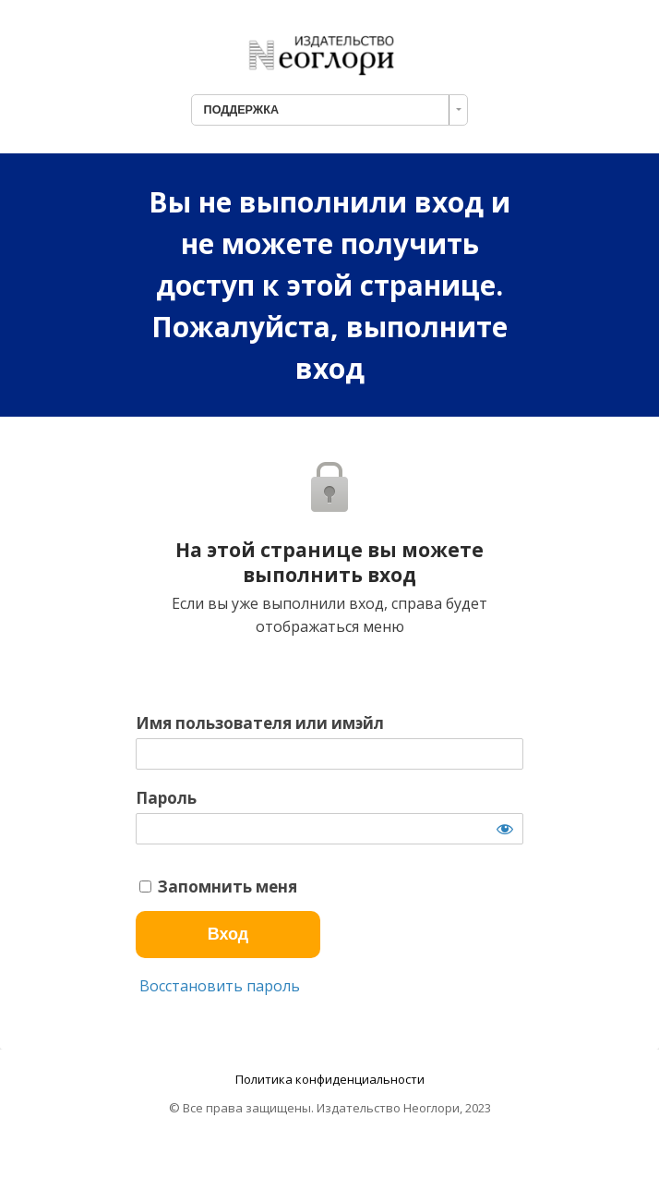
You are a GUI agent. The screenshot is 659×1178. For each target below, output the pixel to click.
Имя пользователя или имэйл (260, 723)
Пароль (166, 798)
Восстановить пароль (218, 986)
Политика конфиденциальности (330, 1079)
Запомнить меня (218, 887)
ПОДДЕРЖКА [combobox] (241, 109)
